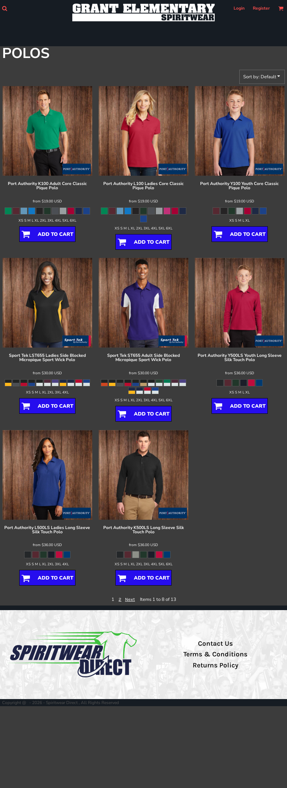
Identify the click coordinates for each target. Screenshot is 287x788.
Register (261, 8)
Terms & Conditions (215, 654)
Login (239, 8)
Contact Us (215, 643)
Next (130, 599)
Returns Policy (215, 665)
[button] (4, 8)
